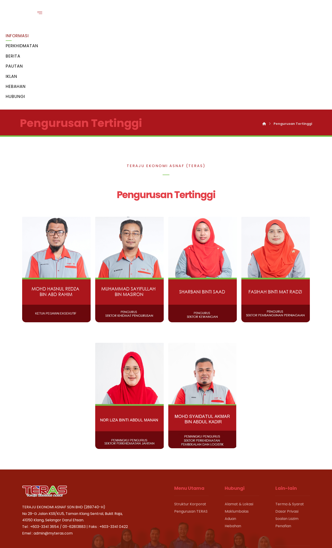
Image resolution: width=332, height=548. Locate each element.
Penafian (283, 443)
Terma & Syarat (289, 421)
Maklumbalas (237, 428)
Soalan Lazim (286, 435)
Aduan (230, 435)
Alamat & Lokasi (239, 421)
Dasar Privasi (286, 428)
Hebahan (233, 443)
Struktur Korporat (190, 421)
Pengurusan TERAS (191, 428)
